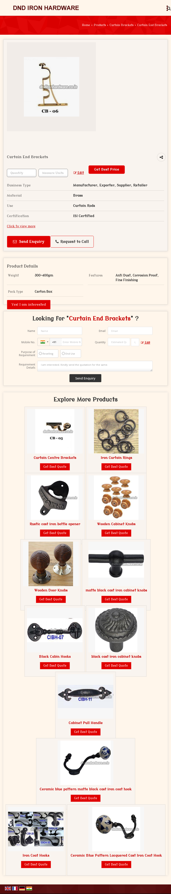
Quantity (100, 342)
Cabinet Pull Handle (86, 723)
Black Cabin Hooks (55, 657)
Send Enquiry (28, 242)
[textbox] (53, 173)
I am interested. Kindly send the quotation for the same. (95, 366)
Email (102, 331)
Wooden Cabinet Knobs (116, 524)
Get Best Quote (54, 466)
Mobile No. (28, 342)
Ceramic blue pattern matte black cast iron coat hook (86, 789)
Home (86, 25)
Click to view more (21, 226)
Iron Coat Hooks (35, 856)
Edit (78, 173)
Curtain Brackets (122, 25)
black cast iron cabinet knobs (116, 657)
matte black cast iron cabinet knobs (116, 590)
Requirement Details (27, 366)
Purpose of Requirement (27, 354)
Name (31, 331)
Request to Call (72, 242)
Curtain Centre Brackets (55, 458)
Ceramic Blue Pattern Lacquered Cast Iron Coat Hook (116, 856)
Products (100, 25)
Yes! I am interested (29, 305)
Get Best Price (106, 169)
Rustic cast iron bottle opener (55, 524)
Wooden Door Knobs (50, 590)
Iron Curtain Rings (116, 458)
